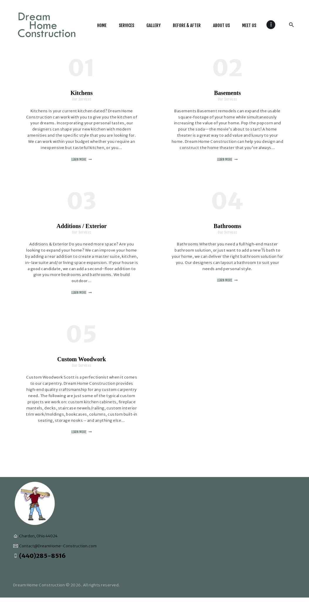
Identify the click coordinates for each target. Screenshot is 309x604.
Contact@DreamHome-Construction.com (58, 545)
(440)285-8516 (42, 555)
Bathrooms (227, 226)
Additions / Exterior (81, 226)
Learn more (78, 160)
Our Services (81, 99)
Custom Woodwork (81, 359)
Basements (227, 93)
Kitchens (81, 93)
